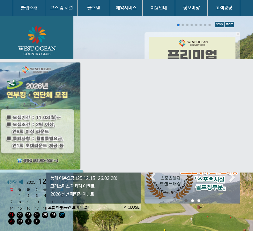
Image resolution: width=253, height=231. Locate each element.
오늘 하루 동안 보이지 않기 (69, 207)
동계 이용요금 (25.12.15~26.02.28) (84, 178)
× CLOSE (131, 207)
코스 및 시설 (61, 8)
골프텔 (93, 8)
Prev (153, 178)
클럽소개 (29, 8)
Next (232, 178)
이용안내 (159, 8)
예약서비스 (126, 8)
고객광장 (224, 8)
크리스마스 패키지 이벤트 (72, 186)
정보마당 (191, 8)
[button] (178, 25)
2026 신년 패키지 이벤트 (72, 194)
